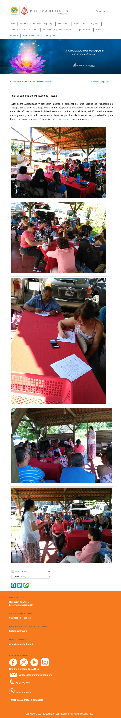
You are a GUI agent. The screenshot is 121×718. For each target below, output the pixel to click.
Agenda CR (79, 23)
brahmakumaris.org (18, 631)
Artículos (14, 35)
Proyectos (94, 23)
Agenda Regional (31, 35)
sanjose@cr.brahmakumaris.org (35, 675)
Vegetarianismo (84, 29)
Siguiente (106, 82)
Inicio (12, 23)
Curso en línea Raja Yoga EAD (24, 29)
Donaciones (63, 23)
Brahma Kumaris (43, 82)
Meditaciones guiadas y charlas (57, 29)
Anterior (94, 82)
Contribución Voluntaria (21, 644)
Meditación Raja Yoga (43, 23)
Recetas (100, 29)
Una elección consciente (20, 618)
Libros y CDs (50, 35)
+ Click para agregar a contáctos (26, 700)
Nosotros (24, 23)
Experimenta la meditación (21, 605)
